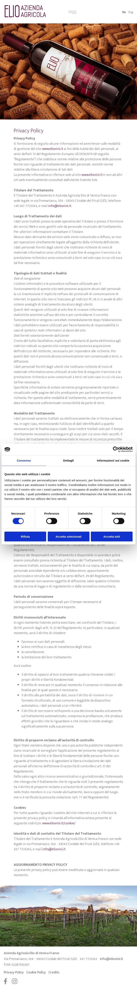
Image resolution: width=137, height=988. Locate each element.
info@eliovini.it (59, 206)
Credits (53, 972)
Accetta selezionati (68, 536)
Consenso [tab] (24, 460)
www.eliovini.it (52, 149)
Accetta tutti (111, 536)
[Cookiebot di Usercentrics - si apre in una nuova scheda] (116, 449)
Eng (131, 12)
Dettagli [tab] (68, 460)
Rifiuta (25, 536)
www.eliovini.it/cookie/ (58, 823)
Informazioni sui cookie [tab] (113, 460)
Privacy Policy (14, 972)
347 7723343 (88, 959)
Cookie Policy (36, 972)
